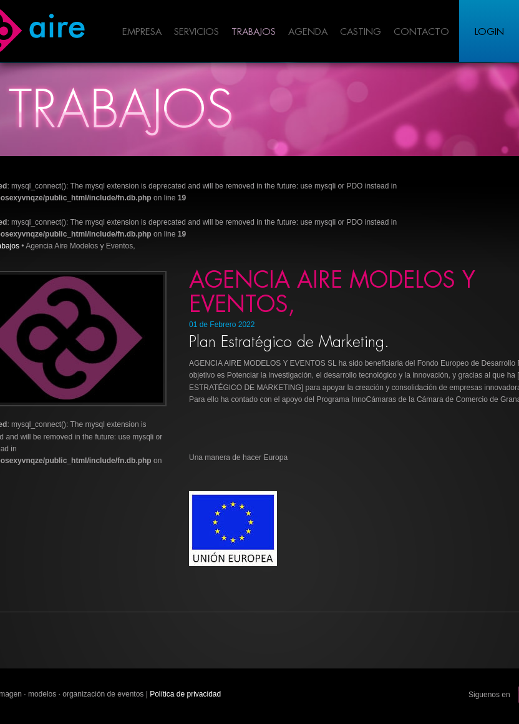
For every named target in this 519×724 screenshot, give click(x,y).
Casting (360, 32)
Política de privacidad (185, 694)
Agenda (307, 32)
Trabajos (253, 32)
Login (489, 32)
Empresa (142, 32)
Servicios (196, 32)
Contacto (421, 32)
